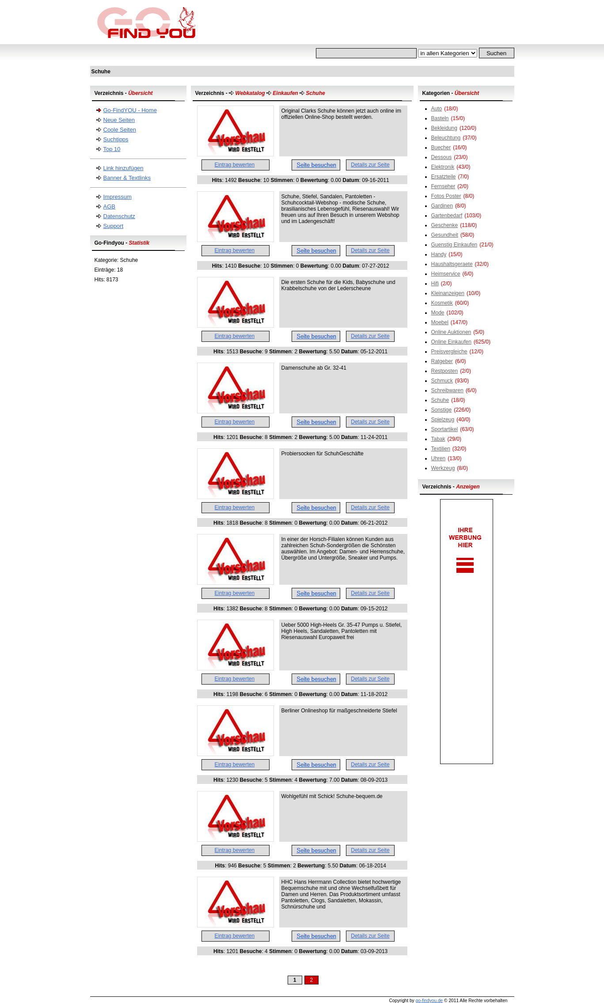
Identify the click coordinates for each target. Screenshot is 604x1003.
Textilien (440, 449)
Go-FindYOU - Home (130, 110)
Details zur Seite (370, 165)
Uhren (438, 458)
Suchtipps (116, 139)
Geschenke (444, 225)
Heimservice (445, 274)
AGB (109, 206)
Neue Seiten (119, 120)
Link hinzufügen (123, 168)
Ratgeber (442, 361)
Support (113, 226)
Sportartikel (444, 429)
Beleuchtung (446, 138)
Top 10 (112, 149)
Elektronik (443, 167)
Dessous (441, 157)
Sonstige (441, 410)
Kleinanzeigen (447, 293)
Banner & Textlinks (127, 177)
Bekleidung (444, 128)
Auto (436, 109)
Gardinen (442, 206)
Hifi (435, 283)
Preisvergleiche (449, 351)
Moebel (439, 322)
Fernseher (443, 186)
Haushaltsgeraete (452, 264)
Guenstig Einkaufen (454, 245)
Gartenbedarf (447, 215)
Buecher (441, 147)
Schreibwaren (447, 390)
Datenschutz (119, 216)
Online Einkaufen (451, 342)
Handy (439, 254)
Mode (437, 313)
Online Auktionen (451, 332)
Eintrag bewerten (235, 165)
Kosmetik (442, 303)
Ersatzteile (443, 177)
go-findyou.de (429, 1000)
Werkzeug (443, 468)
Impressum (117, 196)
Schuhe (440, 400)
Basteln (440, 118)
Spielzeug (443, 419)
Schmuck (442, 381)
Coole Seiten (119, 129)
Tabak (438, 439)
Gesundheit (444, 235)
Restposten (444, 371)
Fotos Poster (446, 196)
